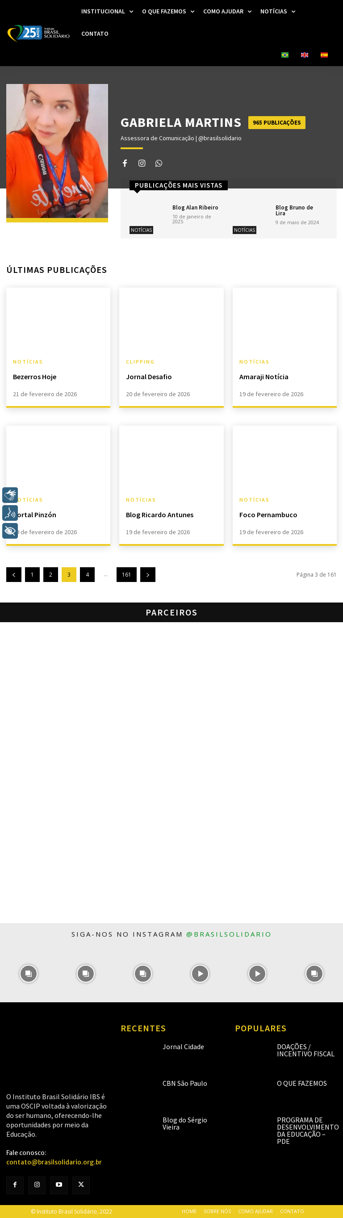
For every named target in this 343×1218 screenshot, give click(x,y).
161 (126, 574)
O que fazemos (302, 1083)
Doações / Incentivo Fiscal (306, 1050)
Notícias (141, 230)
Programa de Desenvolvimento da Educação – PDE (308, 1130)
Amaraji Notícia (264, 376)
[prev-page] (13, 574)
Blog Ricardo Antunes (159, 514)
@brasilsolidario (229, 933)
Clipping (140, 361)
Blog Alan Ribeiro (195, 207)
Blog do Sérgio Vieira (185, 1123)
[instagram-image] (28, 973)
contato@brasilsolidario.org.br (54, 1162)
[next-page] (147, 574)
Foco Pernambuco (268, 514)
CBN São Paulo (185, 1083)
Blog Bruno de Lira (294, 210)
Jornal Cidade (183, 1046)
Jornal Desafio (149, 376)
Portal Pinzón (34, 514)
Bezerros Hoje (34, 376)
